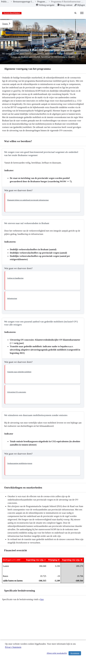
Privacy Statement (13, 647)
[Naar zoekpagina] (75, 13)
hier (42, 599)
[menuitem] (45, 5)
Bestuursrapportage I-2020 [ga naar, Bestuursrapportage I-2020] (23, 1)
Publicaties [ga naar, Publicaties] (5, 1)
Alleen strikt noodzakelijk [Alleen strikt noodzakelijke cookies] (57, 653)
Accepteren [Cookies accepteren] (74, 653)
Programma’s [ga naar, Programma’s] (42, 1)
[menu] (81, 13)
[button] (42, 202)
